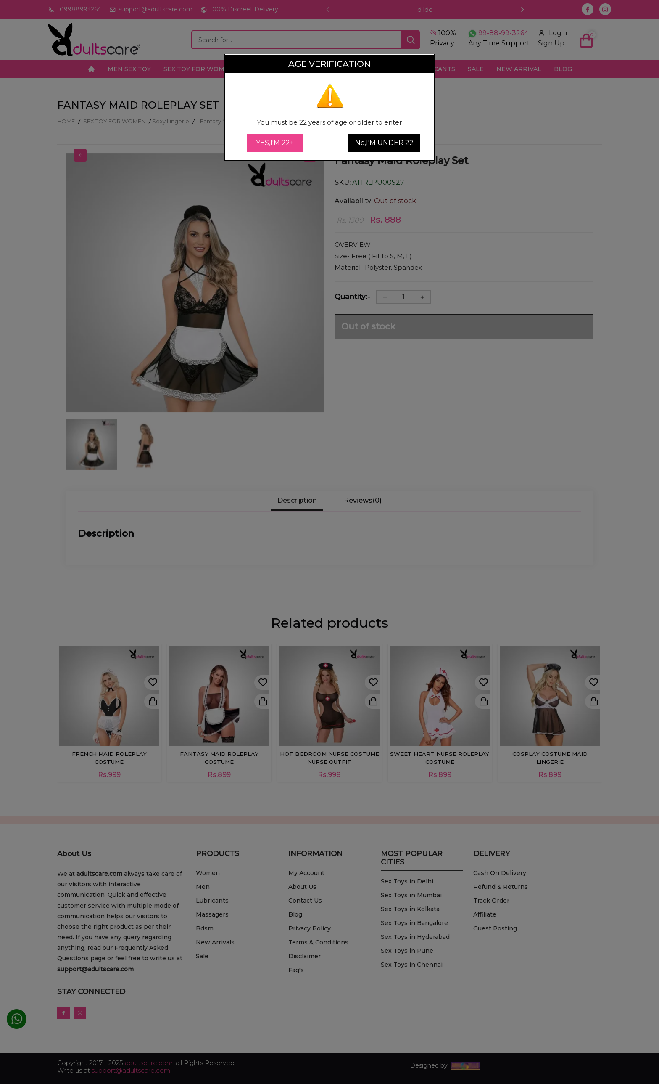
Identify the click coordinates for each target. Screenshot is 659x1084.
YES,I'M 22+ (275, 143)
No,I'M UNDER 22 (384, 143)
